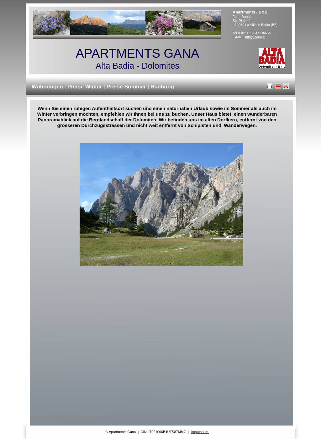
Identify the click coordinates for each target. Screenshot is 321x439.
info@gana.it (255, 37)
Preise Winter (85, 86)
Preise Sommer (127, 86)
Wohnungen (48, 86)
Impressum (200, 432)
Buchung (162, 86)
